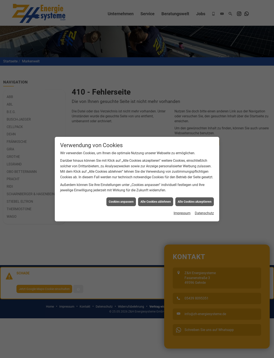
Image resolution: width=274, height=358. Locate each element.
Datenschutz (204, 193)
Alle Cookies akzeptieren (194, 181)
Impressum (182, 193)
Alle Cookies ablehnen (155, 181)
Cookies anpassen (121, 181)
